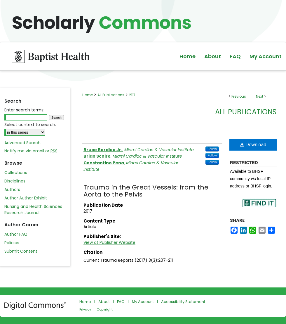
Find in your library (259, 206)
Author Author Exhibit (25, 198)
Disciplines (14, 181)
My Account (143, 301)
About (104, 301)
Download (253, 144)
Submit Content (20, 251)
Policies (11, 243)
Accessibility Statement (183, 301)
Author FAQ (15, 234)
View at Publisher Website (109, 242)
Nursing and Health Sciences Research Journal (33, 210)
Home (87, 94)
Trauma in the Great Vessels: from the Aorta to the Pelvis (145, 191)
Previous (238, 96)
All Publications (110, 94)
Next (259, 96)
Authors (12, 189)
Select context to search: (30, 124)
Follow (212, 149)
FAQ (121, 301)
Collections (15, 172)
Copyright (105, 309)
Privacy (85, 309)
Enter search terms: (24, 110)
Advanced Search (22, 143)
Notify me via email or (30, 151)
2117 (132, 94)
